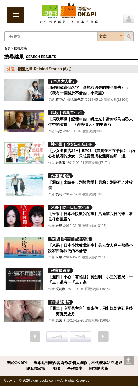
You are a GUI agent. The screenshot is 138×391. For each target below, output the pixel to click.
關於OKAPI (17, 363)
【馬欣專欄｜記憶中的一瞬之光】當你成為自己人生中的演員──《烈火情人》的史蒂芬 (90, 122)
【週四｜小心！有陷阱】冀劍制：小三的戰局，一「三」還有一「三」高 (90, 280)
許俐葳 (60, 163)
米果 (59, 226)
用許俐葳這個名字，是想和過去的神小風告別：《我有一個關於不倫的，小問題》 (88, 90)
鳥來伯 (60, 320)
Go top (129, 360)
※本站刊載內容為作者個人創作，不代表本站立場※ (78, 363)
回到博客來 (98, 368)
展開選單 (15, 15)
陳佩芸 (79, 100)
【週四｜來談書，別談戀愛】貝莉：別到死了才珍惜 (90, 185)
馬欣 (59, 131)
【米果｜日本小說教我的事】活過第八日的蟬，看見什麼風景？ (90, 216)
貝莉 (59, 194)
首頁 (7, 48)
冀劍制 (60, 289)
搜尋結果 (20, 48)
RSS (56, 368)
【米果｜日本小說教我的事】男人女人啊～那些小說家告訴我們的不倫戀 (90, 248)
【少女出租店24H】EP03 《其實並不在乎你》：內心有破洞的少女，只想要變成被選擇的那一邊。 (91, 153)
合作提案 (74, 368)
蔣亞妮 (60, 100)
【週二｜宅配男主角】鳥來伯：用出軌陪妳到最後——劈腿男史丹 (90, 311)
